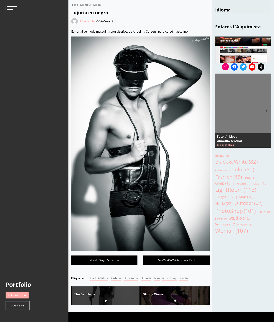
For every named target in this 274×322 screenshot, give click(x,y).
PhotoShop (169, 278)
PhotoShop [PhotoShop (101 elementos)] (235, 211)
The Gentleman (85, 294)
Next (266, 110)
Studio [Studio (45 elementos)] (240, 218)
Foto (75, 4)
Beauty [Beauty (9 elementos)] (222, 156)
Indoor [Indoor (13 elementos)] (259, 183)
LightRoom (131, 278)
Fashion (116, 278)
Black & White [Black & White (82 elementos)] (236, 161)
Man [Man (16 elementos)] (246, 197)
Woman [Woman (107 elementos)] (231, 231)
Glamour (85, 4)
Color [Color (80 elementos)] (242, 169)
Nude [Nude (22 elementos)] (224, 203)
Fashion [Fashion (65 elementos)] (228, 176)
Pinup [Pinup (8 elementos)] (263, 212)
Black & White (99, 278)
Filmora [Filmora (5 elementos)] (249, 178)
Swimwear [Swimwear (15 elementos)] (227, 224)
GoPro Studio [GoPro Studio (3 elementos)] (241, 183)
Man (157, 278)
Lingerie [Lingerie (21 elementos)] (226, 197)
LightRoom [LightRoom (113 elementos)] (235, 190)
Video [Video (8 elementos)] (246, 224)
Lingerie (146, 278)
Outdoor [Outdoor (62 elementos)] (248, 203)
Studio (183, 278)
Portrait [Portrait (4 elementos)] (221, 219)
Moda (97, 4)
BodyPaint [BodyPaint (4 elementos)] (222, 170)
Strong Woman (154, 294)
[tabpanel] (243, 111)
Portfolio (18, 284)
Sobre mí (17, 305)
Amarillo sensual (229, 141)
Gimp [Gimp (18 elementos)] (223, 183)
